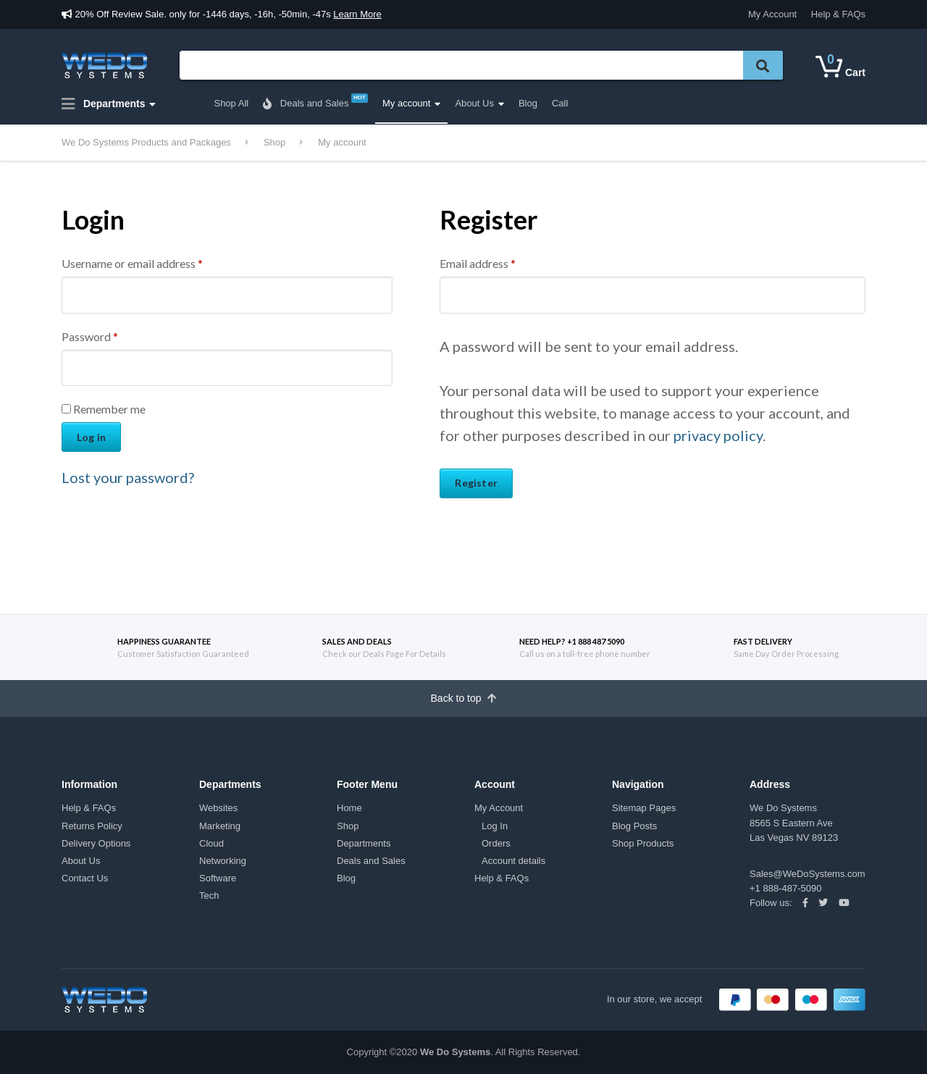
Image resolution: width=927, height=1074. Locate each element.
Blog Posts (634, 826)
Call (560, 103)
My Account (772, 14)
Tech (209, 895)
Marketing (219, 826)
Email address (478, 263)
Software (217, 878)
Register (476, 483)
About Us (474, 103)
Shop (347, 826)
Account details (513, 860)
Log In (495, 826)
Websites (218, 807)
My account (406, 103)
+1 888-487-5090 (785, 888)
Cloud (211, 843)
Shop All (231, 103)
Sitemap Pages (644, 807)
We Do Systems (455, 1051)
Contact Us (85, 878)
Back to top (464, 698)
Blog (528, 103)
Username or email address (132, 263)
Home (349, 807)
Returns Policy (92, 826)
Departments (103, 104)
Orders (496, 843)
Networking (222, 860)
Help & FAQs (838, 14)
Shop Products (643, 843)
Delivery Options (96, 843)
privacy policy (718, 435)
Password (90, 336)
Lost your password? (128, 477)
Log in (91, 437)
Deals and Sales (315, 101)
